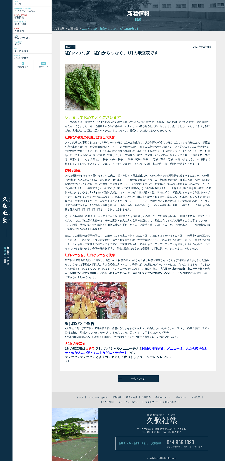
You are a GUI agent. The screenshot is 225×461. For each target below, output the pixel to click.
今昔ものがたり (33, 36)
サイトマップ (151, 402)
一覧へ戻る (138, 378)
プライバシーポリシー (129, 402)
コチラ (90, 348)
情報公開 (195, 397)
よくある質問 (33, 50)
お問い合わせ (33, 57)
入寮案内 (33, 30)
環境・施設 (33, 23)
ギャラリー (33, 43)
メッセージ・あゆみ (33, 10)
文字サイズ (43, 65)
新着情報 (33, 16)
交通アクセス (22, 65)
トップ (33, 3)
